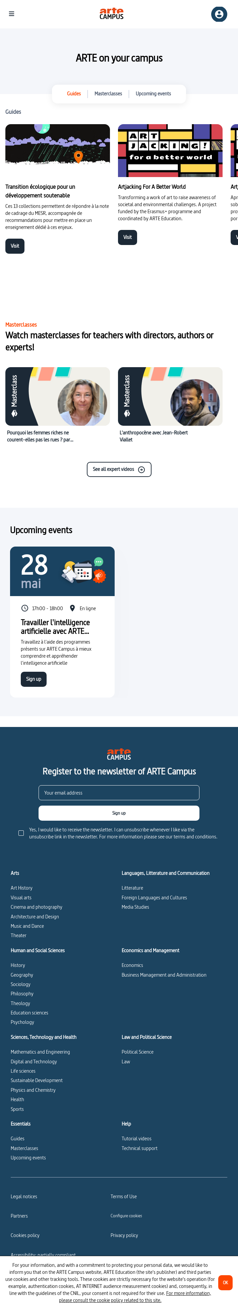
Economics (132, 965)
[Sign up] (119, 813)
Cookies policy (25, 1235)
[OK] (225, 1282)
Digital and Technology (34, 1061)
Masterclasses (24, 1148)
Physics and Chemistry (33, 1089)
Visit (15, 245)
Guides (17, 1138)
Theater (18, 935)
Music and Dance (27, 925)
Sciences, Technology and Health (43, 1037)
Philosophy (22, 993)
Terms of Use (124, 1196)
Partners (19, 1215)
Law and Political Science (147, 1037)
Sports (17, 1109)
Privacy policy (124, 1235)
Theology (20, 1003)
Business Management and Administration (164, 974)
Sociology (21, 984)
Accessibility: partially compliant (43, 1254)
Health (17, 1099)
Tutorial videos (137, 1138)
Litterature (132, 887)
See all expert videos (119, 470)
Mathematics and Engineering (40, 1051)
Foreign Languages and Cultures (154, 897)
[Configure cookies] (126, 1215)
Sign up (33, 678)
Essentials (21, 1124)
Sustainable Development (37, 1080)
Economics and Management (150, 951)
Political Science (138, 1051)
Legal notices (24, 1196)
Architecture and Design (35, 916)
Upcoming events (28, 1157)
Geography (22, 974)
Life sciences (23, 1070)
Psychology (22, 1022)
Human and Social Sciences (38, 951)
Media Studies (135, 906)
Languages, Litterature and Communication (166, 873)
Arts (15, 873)
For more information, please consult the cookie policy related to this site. (135, 1297)
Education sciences (29, 1012)
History (18, 965)
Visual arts (21, 897)
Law (126, 1061)
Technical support (140, 1148)
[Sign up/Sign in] (219, 14)
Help (126, 1124)
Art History (22, 887)
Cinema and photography (36, 906)
